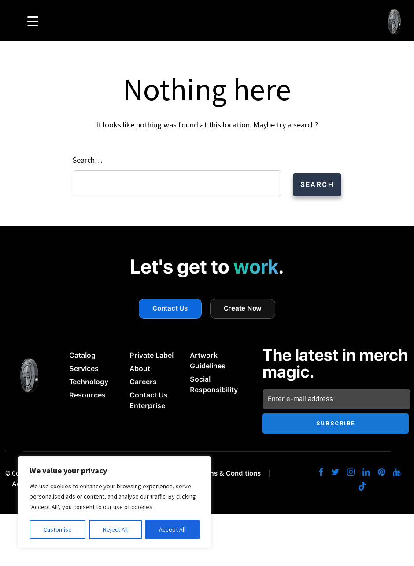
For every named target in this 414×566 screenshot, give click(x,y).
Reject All (115, 529)
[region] (114, 502)
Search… (88, 159)
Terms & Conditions (229, 472)
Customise (58, 529)
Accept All (172, 529)
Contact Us (170, 307)
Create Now (243, 307)
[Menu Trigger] (33, 21)
